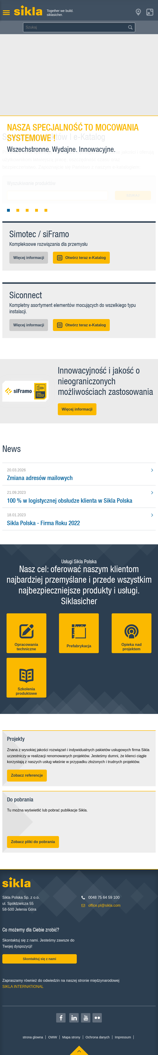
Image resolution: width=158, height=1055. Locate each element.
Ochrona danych (97, 1037)
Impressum (123, 1037)
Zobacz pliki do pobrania (33, 842)
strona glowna (33, 1037)
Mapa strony (71, 1037)
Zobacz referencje (27, 775)
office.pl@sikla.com (104, 905)
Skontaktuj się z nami (39, 959)
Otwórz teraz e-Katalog (81, 258)
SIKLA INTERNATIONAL (23, 987)
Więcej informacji (28, 258)
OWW (52, 1037)
